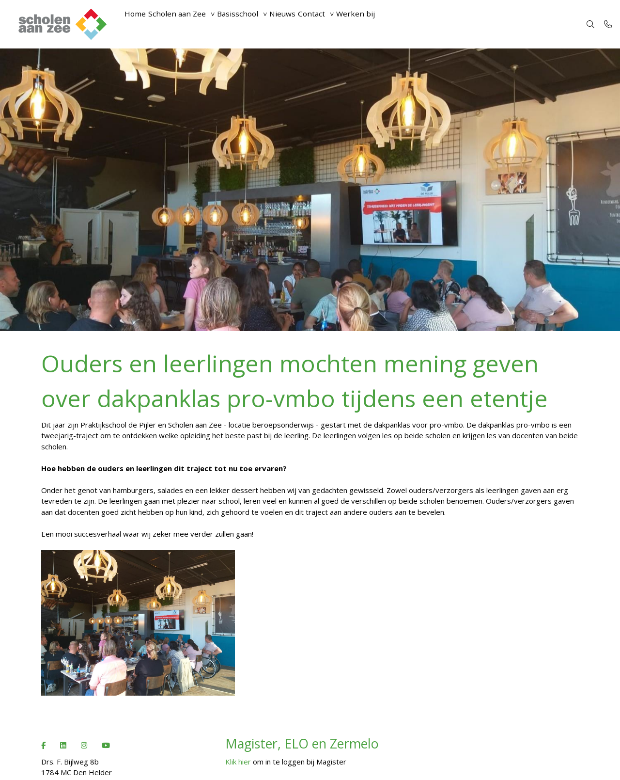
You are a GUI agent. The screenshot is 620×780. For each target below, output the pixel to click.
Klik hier (238, 761)
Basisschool (259, 24)
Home (139, 24)
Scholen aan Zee (189, 24)
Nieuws (313, 24)
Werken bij (403, 24)
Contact (351, 24)
